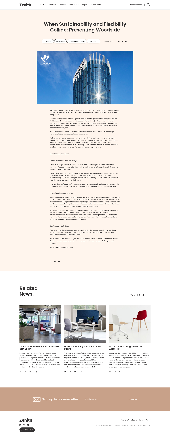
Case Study (60, 41)
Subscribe (132, 399)
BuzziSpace (48, 41)
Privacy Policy (145, 420)
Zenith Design (93, 41)
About (41, 5)
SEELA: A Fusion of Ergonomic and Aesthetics (126, 347)
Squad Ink (132, 425)
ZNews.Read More (26, 372)
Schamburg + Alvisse (77, 41)
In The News (96, 5)
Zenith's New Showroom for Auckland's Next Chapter (39, 347)
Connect (62, 5)
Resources (73, 5)
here (71, 247)
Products (52, 3)
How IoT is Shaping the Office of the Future (82, 347)
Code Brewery (146, 425)
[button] (136, 4)
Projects (85, 5)
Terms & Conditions (129, 420)
